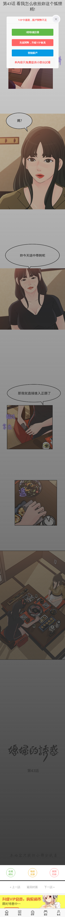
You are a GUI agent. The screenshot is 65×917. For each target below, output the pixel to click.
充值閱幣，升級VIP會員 (32, 42)
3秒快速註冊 (32, 32)
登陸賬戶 (32, 53)
